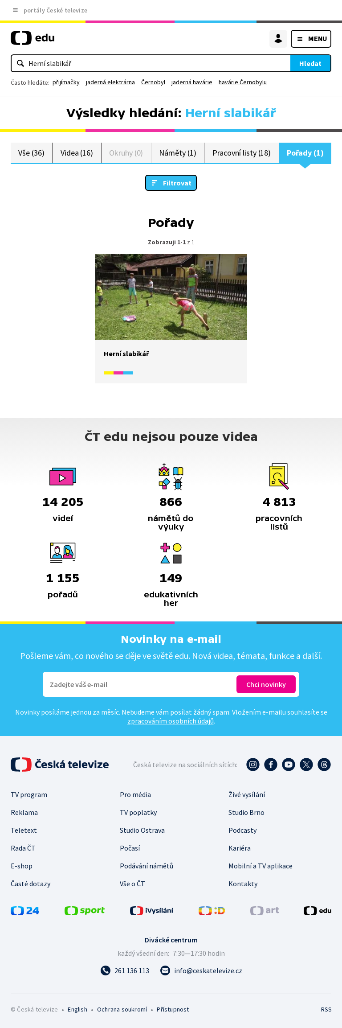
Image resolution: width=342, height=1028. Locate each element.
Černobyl (153, 82)
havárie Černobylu (243, 82)
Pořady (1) (305, 153)
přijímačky (66, 82)
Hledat (310, 63)
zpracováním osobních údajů (170, 720)
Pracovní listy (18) (241, 153)
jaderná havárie (191, 82)
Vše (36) (31, 153)
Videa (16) (77, 153)
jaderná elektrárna (110, 82)
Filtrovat (177, 182)
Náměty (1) (177, 153)
